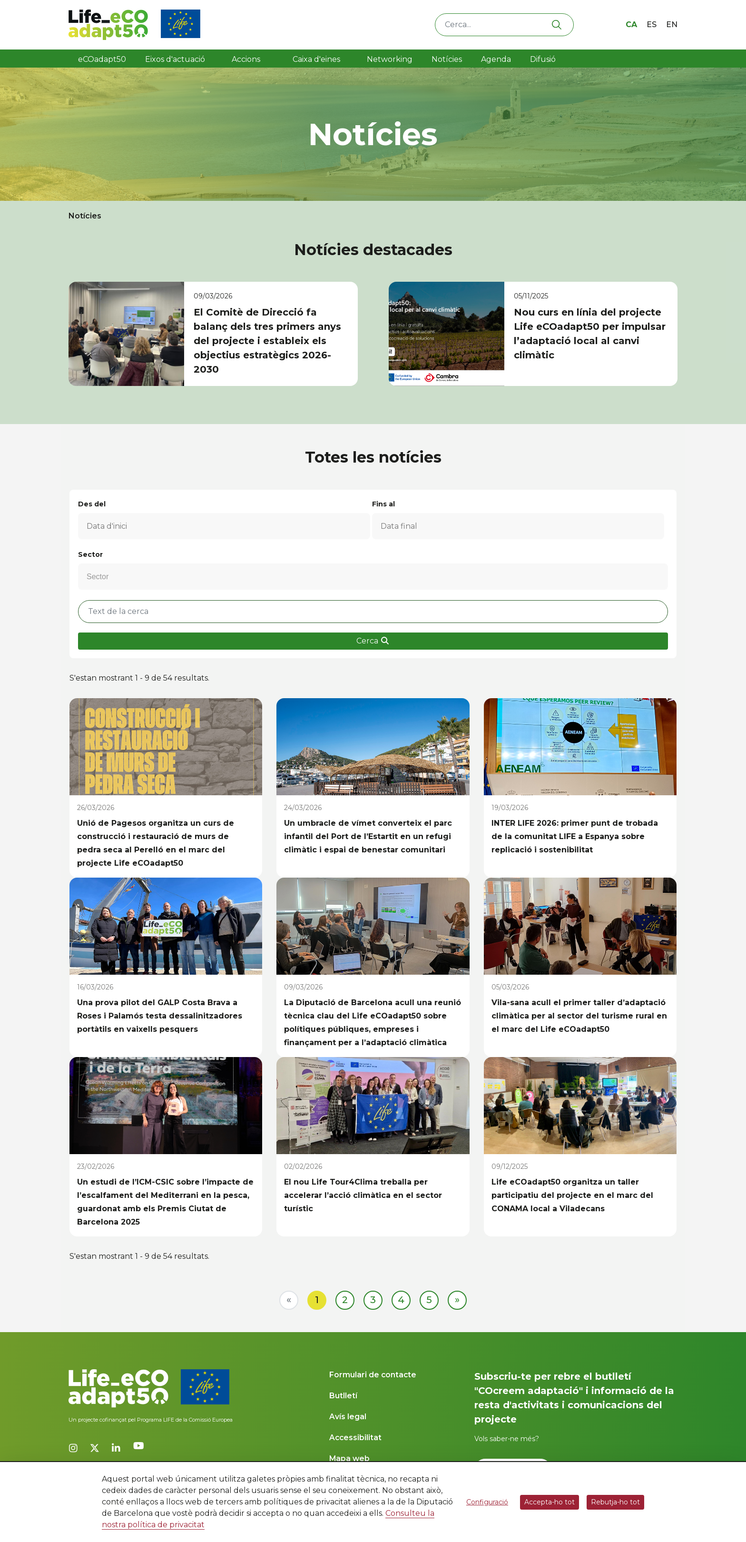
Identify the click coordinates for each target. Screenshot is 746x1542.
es (652, 24)
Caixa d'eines (317, 59)
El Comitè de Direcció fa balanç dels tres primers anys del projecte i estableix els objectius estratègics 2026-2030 (267, 340)
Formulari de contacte (372, 1374)
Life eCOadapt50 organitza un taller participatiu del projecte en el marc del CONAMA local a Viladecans (572, 1195)
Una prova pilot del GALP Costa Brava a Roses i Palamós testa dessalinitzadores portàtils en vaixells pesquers (159, 1016)
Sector (90, 554)
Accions (246, 59)
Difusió (543, 59)
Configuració (487, 1502)
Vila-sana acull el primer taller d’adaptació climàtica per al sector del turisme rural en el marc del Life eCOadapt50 (579, 1016)
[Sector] (103, 577)
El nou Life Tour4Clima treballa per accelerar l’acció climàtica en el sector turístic (363, 1195)
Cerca (373, 640)
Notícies (447, 59)
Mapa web (349, 1458)
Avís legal (347, 1416)
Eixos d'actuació (175, 59)
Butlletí (343, 1395)
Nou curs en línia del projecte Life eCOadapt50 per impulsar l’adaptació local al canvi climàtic (590, 333)
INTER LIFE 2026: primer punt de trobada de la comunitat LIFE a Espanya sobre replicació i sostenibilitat (574, 836)
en (671, 24)
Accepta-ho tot (549, 1502)
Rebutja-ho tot (615, 1502)
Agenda (496, 59)
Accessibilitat (355, 1437)
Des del (92, 504)
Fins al (383, 504)
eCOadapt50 (102, 59)
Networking (389, 59)
